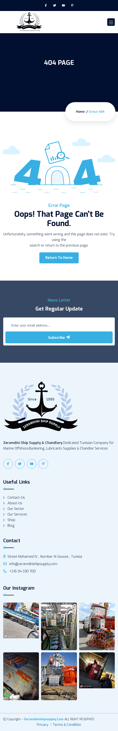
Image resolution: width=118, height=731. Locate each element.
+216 (19, 571)
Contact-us (16, 497)
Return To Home (59, 257)
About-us (15, 503)
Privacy (42, 724)
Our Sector (16, 508)
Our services (17, 514)
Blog (11, 525)
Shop (11, 520)
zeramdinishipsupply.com (44, 719)
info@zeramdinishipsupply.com (30, 564)
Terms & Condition (67, 724)
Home (80, 112)
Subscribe (59, 337)
